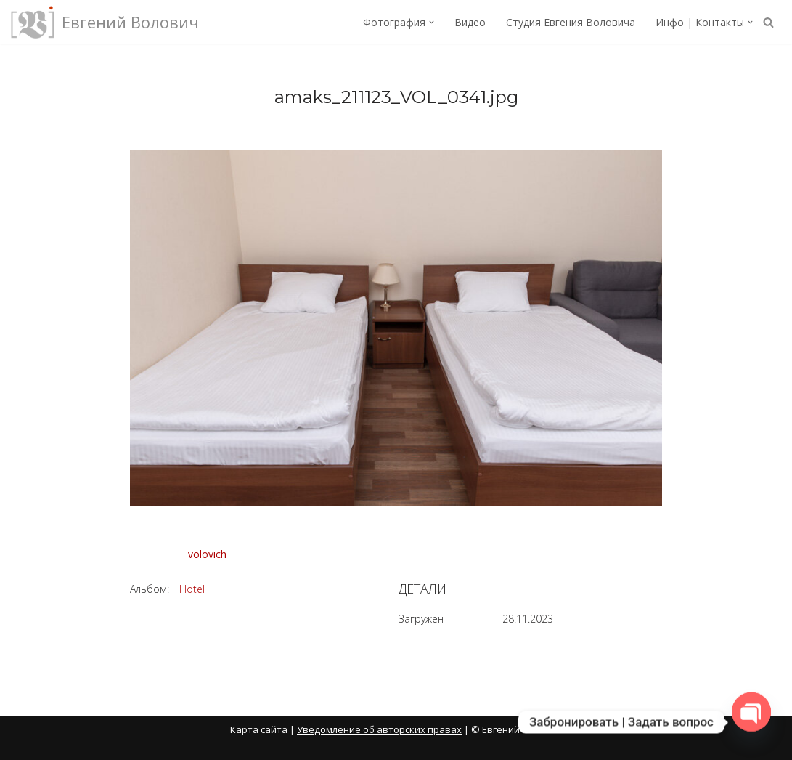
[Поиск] (768, 22)
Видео (470, 22)
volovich (207, 554)
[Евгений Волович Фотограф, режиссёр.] (105, 22)
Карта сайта (258, 729)
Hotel (192, 589)
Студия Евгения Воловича (570, 22)
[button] (431, 22)
